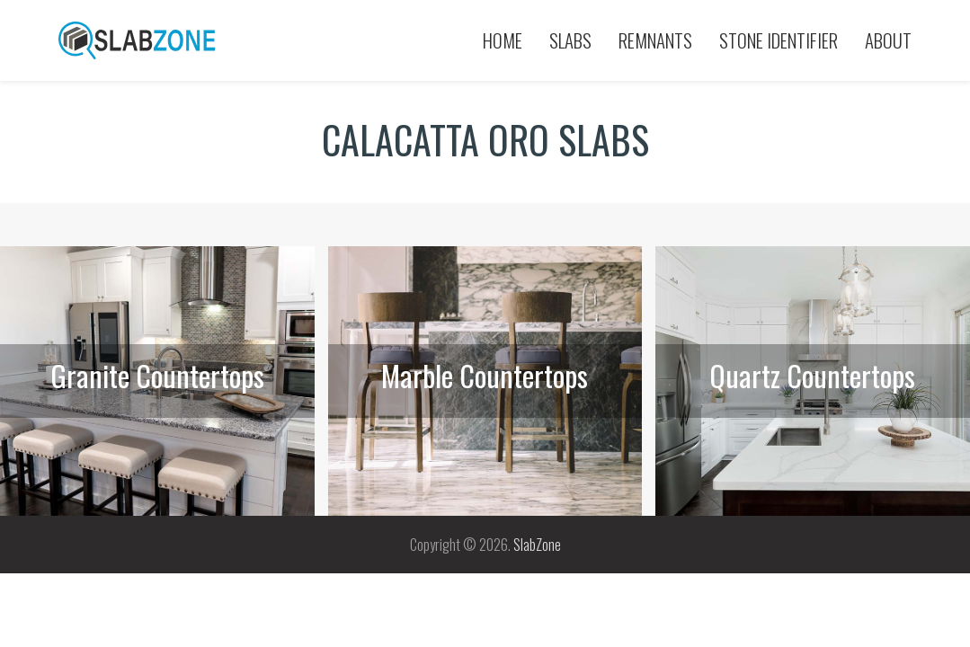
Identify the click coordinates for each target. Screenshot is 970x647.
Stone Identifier (778, 40)
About (888, 40)
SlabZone (537, 544)
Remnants (655, 40)
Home (502, 40)
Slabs (570, 40)
